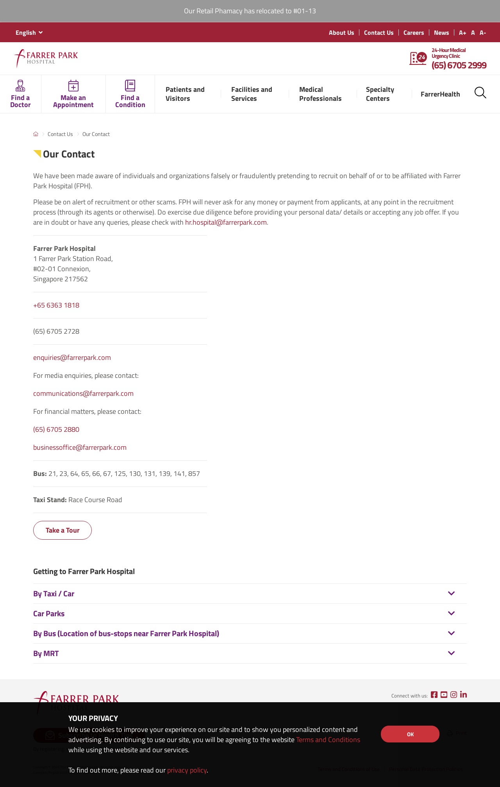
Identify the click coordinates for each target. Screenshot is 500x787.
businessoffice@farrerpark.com (80, 447)
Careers (414, 32)
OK (410, 734)
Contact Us (379, 32)
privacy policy (187, 770)
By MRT (46, 653)
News (441, 32)
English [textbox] (26, 32)
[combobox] (29, 32)
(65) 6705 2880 (56, 429)
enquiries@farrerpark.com (72, 357)
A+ (462, 32)
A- (483, 32)
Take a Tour (63, 530)
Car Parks (48, 613)
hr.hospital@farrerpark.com (226, 222)
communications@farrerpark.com (83, 393)
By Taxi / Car (53, 593)
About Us (341, 32)
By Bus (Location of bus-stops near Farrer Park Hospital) (126, 633)
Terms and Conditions (328, 739)
